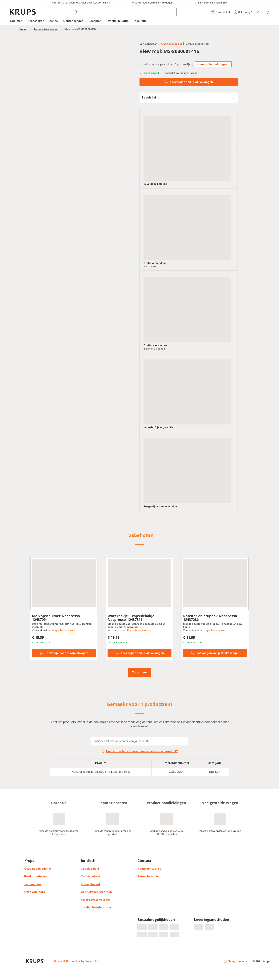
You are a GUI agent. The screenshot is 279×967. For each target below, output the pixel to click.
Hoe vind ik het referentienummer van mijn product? (140, 751)
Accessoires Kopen (46, 29)
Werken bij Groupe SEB (85, 961)
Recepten (95, 20)
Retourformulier (148, 876)
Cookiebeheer (90, 876)
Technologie (32, 884)
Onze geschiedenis (37, 868)
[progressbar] (187, 148)
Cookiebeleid (90, 868)
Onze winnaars (34, 892)
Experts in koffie (118, 20)
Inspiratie (140, 20)
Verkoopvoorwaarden (96, 899)
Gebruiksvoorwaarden (96, 892)
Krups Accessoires (170, 43)
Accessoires (36, 20)
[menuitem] (15, 21)
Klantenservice (73, 20)
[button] (221, 12)
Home (23, 29)
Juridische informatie (96, 907)
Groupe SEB (61, 961)
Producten (15, 20)
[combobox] (139, 741)
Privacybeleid (90, 884)
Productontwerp (35, 876)
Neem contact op (149, 868)
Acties (53, 20)
